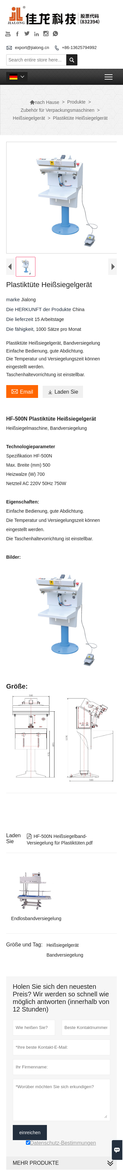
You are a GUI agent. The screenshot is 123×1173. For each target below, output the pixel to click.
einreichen (30, 1132)
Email (22, 391)
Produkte (76, 102)
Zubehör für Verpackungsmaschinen (57, 110)
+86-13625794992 (79, 47)
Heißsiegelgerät (29, 118)
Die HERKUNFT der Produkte (39, 309)
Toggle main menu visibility (109, 75)
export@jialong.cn (32, 47)
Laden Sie (63, 392)
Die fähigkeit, (21, 329)
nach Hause (44, 102)
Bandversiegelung (65, 955)
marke (13, 299)
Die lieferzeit (20, 319)
